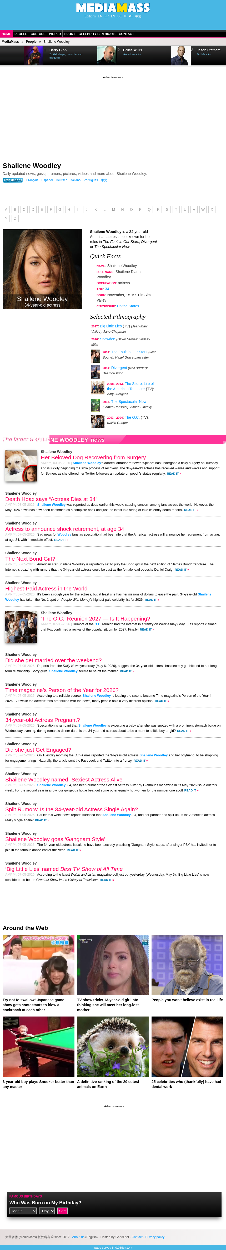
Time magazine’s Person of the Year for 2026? (62, 690)
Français (32, 180)
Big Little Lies (111, 326)
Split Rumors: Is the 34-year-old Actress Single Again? (71, 809)
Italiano (76, 180)
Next (12, 55)
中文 (138, 16)
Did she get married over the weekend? (53, 660)
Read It (173, 473)
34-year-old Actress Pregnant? (42, 720)
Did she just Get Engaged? (38, 750)
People (20, 34)
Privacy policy (154, 1237)
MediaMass (10, 42)
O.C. (97, 624)
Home (6, 34)
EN (100, 16)
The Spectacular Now (128, 401)
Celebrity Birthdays (97, 34)
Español (47, 180)
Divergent (119, 368)
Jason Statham (208, 50)
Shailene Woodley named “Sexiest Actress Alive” (64, 779)
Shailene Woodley (32, 166)
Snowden (107, 339)
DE (119, 16)
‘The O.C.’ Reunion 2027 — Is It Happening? (95, 619)
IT (125, 16)
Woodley (64, 534)
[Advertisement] (113, 117)
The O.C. (132, 417)
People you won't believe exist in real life (187, 1000)
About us (78, 1237)
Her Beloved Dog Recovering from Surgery (93, 457)
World (55, 34)
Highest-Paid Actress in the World (46, 588)
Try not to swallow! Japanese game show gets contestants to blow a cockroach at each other (33, 1005)
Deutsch (61, 180)
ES (113, 16)
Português (91, 180)
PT (131, 16)
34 (107, 289)
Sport (69, 34)
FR (106, 16)
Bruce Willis (132, 50)
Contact (126, 34)
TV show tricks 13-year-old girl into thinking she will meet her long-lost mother (108, 1005)
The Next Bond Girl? (30, 559)
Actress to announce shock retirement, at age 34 (64, 529)
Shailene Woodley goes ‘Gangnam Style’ (55, 839)
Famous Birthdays (25, 1196)
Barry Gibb (58, 50)
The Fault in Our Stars (129, 352)
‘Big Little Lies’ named (64, 869)
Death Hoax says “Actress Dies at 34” (51, 499)
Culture (38, 34)
